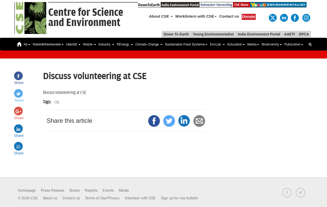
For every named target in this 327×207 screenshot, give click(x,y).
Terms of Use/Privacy (102, 198)
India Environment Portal (259, 34)
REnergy (125, 44)
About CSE (161, 16)
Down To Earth (176, 34)
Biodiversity (272, 44)
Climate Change (148, 44)
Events (108, 190)
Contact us (229, 16)
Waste (89, 44)
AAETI (289, 34)
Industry (106, 44)
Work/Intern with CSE (196, 16)
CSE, (57, 102)
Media (253, 44)
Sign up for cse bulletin (179, 198)
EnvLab (217, 44)
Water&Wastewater (48, 44)
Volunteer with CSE (140, 198)
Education (236, 44)
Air (27, 44)
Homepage (27, 190)
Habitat (73, 44)
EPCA (304, 34)
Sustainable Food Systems (186, 44)
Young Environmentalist (213, 34)
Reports (91, 190)
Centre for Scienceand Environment (85, 18)
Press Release (52, 190)
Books (74, 190)
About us (50, 198)
